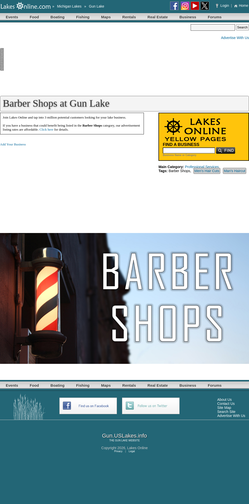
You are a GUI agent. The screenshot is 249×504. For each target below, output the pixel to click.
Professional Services (202, 167)
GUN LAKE (121, 440)
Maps (106, 17)
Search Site (226, 412)
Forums (215, 17)
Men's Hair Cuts (206, 171)
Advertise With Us (235, 38)
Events (12, 17)
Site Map (224, 408)
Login (223, 6)
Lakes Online (137, 448)
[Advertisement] (95, 59)
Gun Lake (96, 6)
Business (187, 17)
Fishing (83, 17)
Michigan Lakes (69, 6)
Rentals (129, 17)
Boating (58, 17)
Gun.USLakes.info (124, 436)
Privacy (118, 451)
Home (241, 6)
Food (34, 17)
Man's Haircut (234, 171)
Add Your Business (13, 144)
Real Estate (158, 17)
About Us (224, 400)
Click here (46, 129)
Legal (132, 451)
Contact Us (226, 404)
